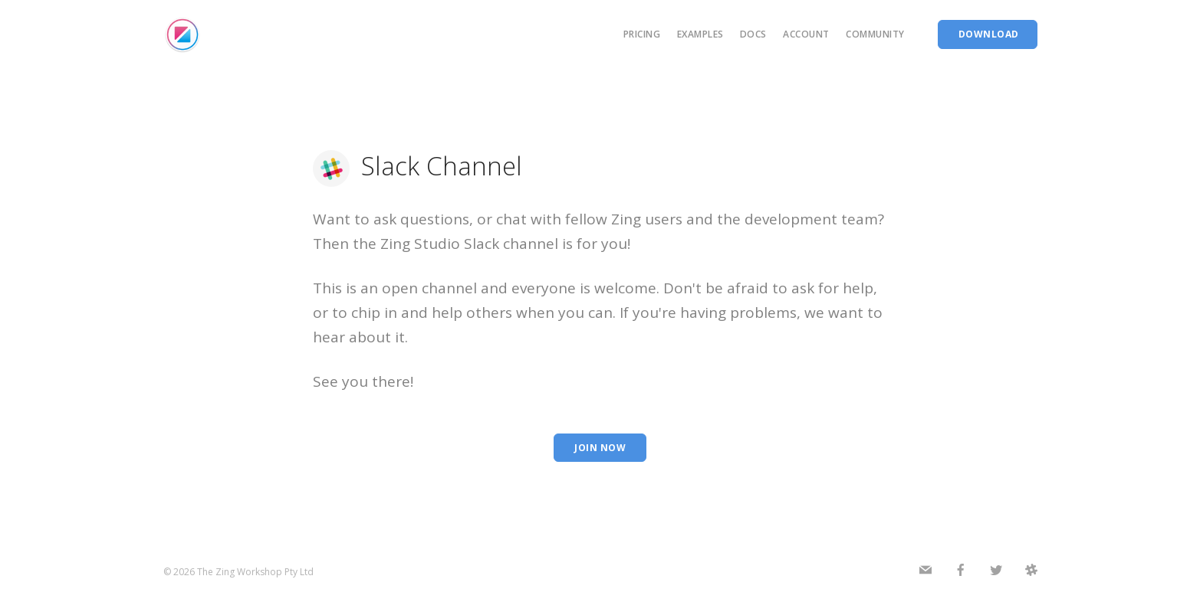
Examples (700, 34)
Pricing (642, 34)
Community (875, 34)
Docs (753, 34)
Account (806, 34)
